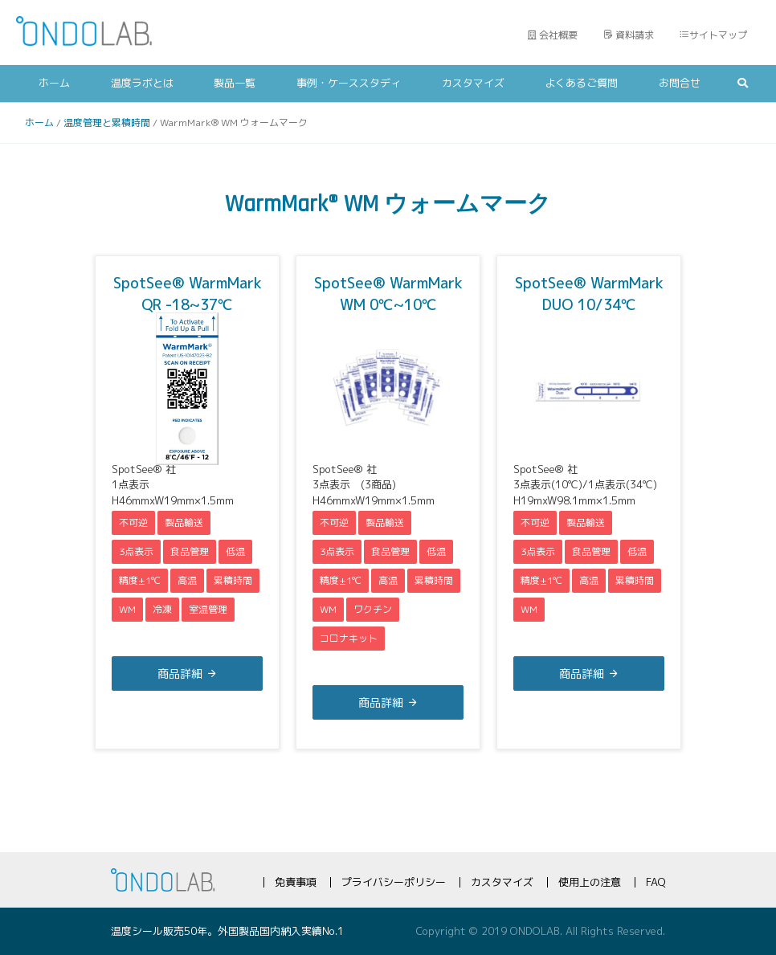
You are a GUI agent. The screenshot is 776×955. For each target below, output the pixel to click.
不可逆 (133, 522)
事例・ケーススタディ (348, 83)
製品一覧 (234, 83)
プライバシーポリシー (393, 882)
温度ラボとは (142, 83)
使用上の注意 (589, 882)
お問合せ (679, 83)
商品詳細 (179, 673)
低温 (235, 551)
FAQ (655, 882)
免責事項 (296, 882)
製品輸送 (184, 522)
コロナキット (349, 638)
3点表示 (136, 551)
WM (127, 609)
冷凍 (162, 609)
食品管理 (189, 551)
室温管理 (208, 609)
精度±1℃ (140, 580)
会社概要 (553, 35)
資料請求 (628, 35)
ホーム (54, 83)
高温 (187, 580)
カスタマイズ (473, 83)
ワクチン (372, 609)
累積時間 (233, 580)
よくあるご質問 (581, 83)
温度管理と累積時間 (106, 122)
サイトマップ (713, 35)
